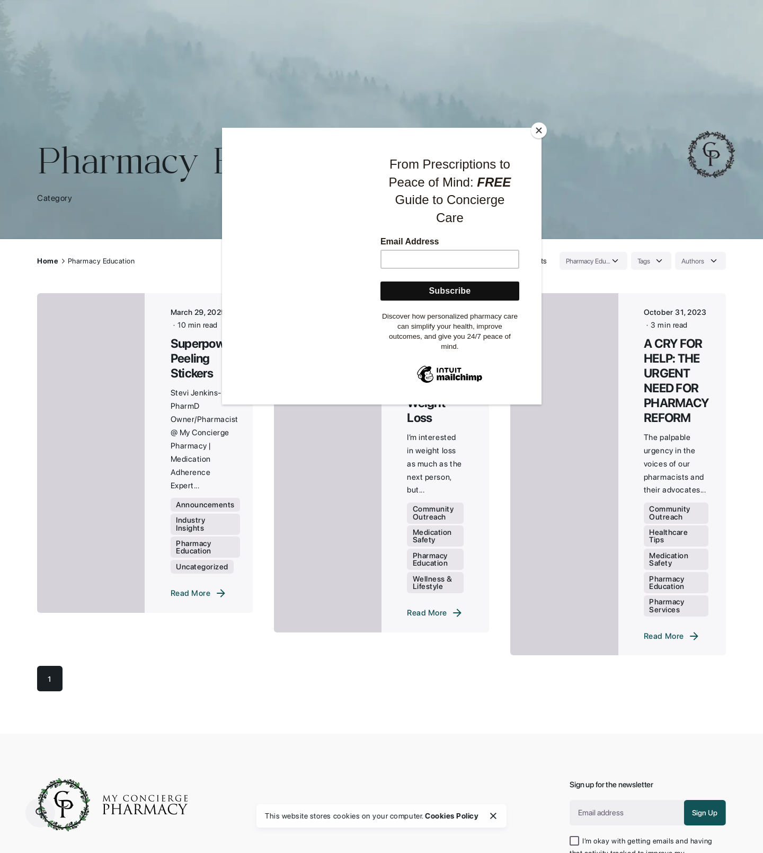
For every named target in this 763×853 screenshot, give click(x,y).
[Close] (539, 130)
